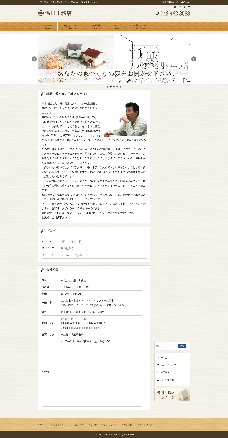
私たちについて (168, 322)
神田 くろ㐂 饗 (71, 241)
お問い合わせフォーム (73, 318)
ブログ (50, 230)
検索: (158, 303)
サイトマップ (183, 7)
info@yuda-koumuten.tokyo (84, 327)
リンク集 (128, 425)
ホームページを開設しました (77, 255)
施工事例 (165, 329)
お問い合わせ (167, 336)
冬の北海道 (67, 248)
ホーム (164, 315)
